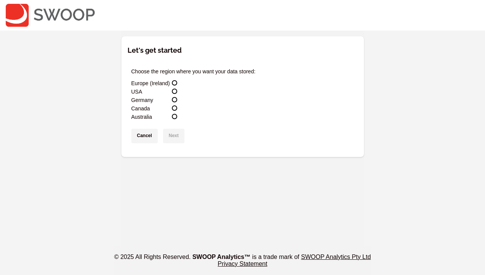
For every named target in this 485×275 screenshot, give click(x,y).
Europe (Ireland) (150, 83)
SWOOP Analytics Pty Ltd (336, 257)
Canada (140, 108)
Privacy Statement (242, 263)
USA (136, 92)
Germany (142, 100)
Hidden (469, 8)
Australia (141, 117)
